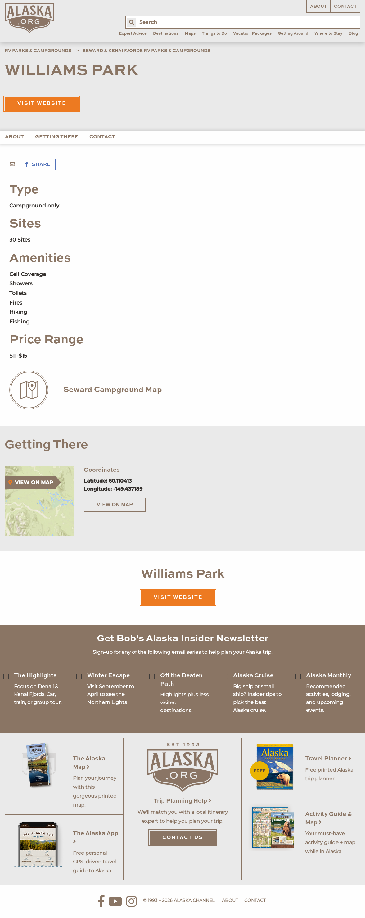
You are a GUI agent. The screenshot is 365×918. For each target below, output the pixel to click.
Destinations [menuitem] (165, 34)
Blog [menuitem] (353, 34)
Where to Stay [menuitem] (328, 34)
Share (37, 164)
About (318, 6)
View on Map (115, 504)
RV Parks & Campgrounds (38, 51)
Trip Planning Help (182, 801)
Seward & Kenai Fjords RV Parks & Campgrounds (146, 51)
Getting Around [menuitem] (293, 34)
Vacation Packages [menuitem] (252, 34)
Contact (345, 6)
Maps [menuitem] (190, 34)
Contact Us (182, 837)
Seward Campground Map (112, 390)
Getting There (56, 137)
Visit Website (41, 103)
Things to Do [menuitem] (214, 34)
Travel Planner (328, 759)
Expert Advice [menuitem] (133, 34)
